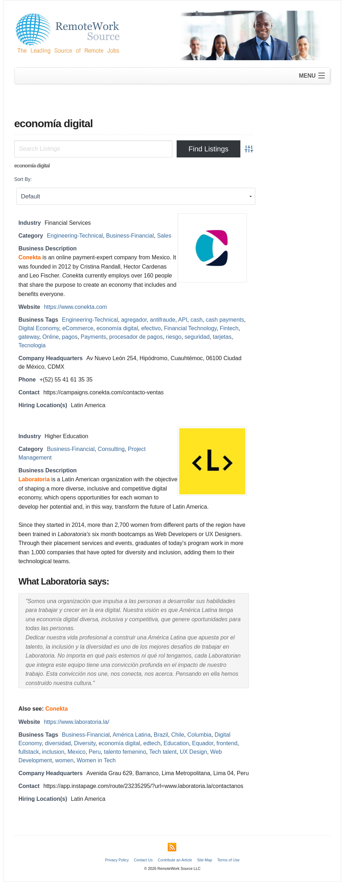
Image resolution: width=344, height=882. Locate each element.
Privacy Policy (117, 860)
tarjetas (222, 337)
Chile (177, 735)
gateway (29, 337)
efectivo (151, 328)
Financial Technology (190, 328)
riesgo (174, 337)
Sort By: (23, 179)
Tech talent (163, 752)
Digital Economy (39, 328)
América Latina (132, 735)
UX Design (193, 752)
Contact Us (143, 860)
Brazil (161, 735)
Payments (93, 337)
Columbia (199, 735)
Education (176, 743)
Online (50, 337)
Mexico (76, 752)
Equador (202, 743)
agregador (134, 320)
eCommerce (77, 328)
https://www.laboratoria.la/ (76, 722)
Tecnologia (32, 345)
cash (197, 320)
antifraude (162, 320)
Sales (164, 236)
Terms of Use (228, 860)
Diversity (84, 743)
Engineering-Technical (75, 236)
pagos (70, 337)
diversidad (58, 743)
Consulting (111, 449)
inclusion (53, 752)
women (64, 760)
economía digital (117, 328)
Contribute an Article (175, 860)
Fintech (229, 328)
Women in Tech (96, 760)
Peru (95, 752)
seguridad (196, 337)
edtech (151, 743)
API (182, 320)
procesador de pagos (136, 337)
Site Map (204, 860)
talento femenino (125, 752)
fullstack (29, 752)
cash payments (225, 320)
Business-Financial (130, 236)
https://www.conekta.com (75, 307)
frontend (227, 743)
